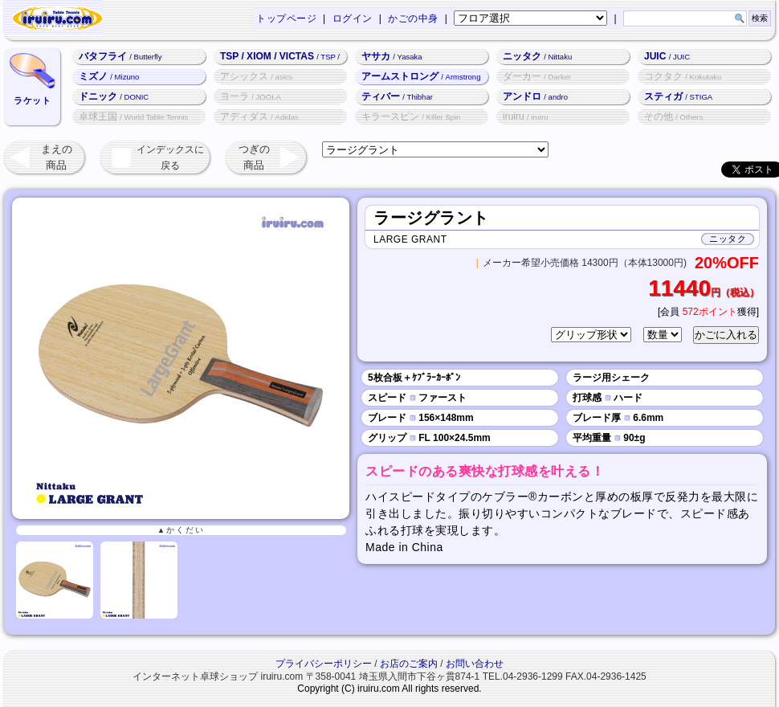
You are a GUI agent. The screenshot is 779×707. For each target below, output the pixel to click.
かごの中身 (413, 18)
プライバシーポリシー (323, 663)
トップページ (286, 18)
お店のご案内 (409, 663)
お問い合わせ (475, 663)
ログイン (352, 18)
